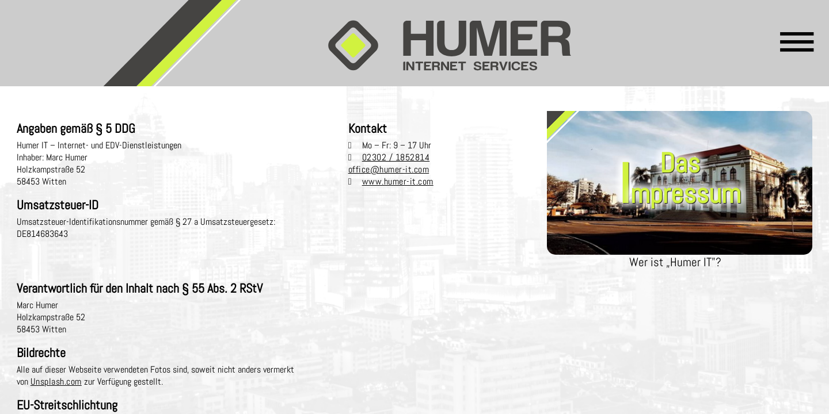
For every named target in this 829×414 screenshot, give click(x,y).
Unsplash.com (56, 381)
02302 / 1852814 (396, 157)
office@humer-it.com (388, 169)
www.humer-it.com (397, 181)
